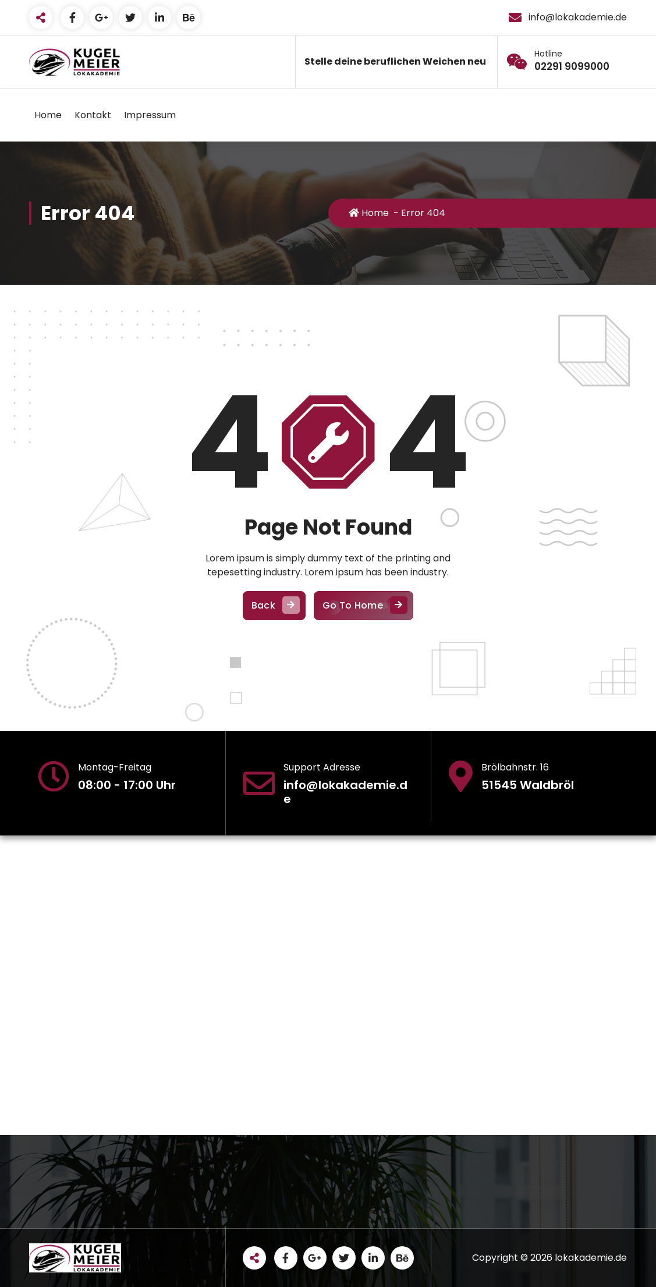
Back (274, 606)
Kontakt (93, 115)
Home (48, 115)
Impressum (150, 115)
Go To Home (363, 606)
